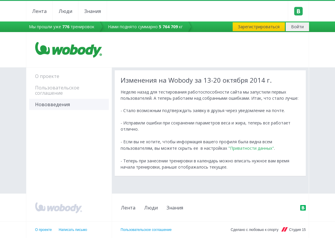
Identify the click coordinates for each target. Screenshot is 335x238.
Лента (39, 11)
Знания (92, 11)
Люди (65, 11)
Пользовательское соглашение (57, 90)
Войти (297, 26)
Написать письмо (73, 230)
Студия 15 (297, 230)
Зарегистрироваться (259, 26)
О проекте (47, 76)
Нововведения (52, 104)
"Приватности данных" (251, 148)
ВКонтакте (303, 208)
